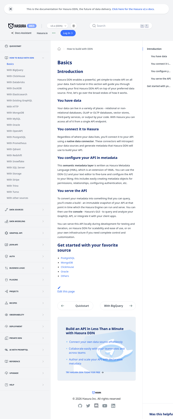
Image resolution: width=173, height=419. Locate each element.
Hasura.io (42, 33)
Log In (68, 33)
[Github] (80, 406)
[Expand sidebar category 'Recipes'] (43, 303)
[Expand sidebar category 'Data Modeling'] (43, 221)
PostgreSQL (68, 258)
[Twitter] (88, 405)
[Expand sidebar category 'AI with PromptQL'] (43, 350)
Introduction (154, 48)
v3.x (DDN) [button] (57, 25)
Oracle (65, 271)
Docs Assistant (21, 33)
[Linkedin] (113, 406)
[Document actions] (53, 33)
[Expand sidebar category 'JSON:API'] (43, 245)
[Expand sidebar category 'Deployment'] (43, 326)
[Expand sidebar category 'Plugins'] (43, 280)
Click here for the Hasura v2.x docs (133, 9)
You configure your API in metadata (161, 71)
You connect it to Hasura (161, 63)
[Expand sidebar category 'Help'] (43, 385)
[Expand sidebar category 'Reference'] (43, 361)
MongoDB (67, 262)
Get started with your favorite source (159, 86)
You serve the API (161, 78)
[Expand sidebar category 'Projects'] (43, 291)
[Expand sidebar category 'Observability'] (43, 315)
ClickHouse (67, 267)
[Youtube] (104, 405)
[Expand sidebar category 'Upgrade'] (43, 373)
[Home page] (59, 49)
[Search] (121, 26)
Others (65, 276)
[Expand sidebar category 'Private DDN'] (43, 338)
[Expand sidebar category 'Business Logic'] (43, 268)
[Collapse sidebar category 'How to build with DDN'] (43, 58)
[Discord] (96, 405)
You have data (159, 56)
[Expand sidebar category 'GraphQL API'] (43, 233)
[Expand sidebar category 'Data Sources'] (43, 210)
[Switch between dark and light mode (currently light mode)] (74, 26)
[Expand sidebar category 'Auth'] (43, 256)
